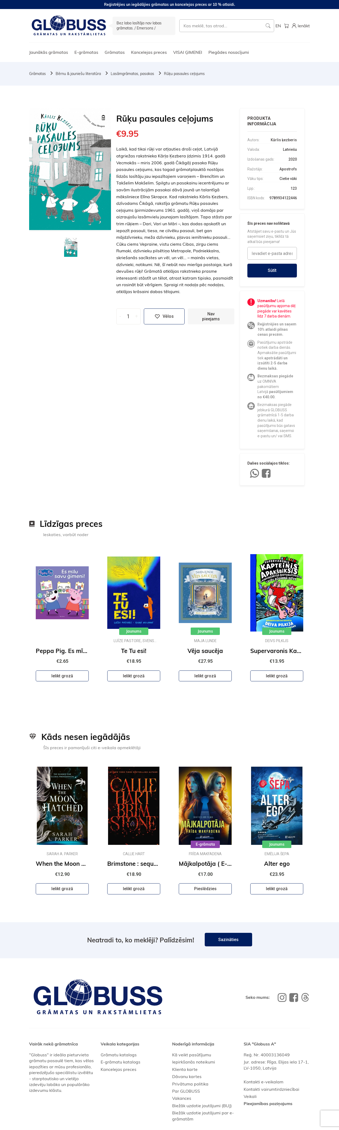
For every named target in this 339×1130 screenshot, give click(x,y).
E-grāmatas (86, 52)
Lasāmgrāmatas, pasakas (132, 73)
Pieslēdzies (205, 888)
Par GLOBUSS (186, 1091)
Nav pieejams (211, 316)
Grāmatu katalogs (119, 1054)
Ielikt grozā (62, 675)
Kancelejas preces (149, 52)
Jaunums (133, 631)
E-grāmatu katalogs (120, 1062)
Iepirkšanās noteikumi (193, 1062)
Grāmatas (115, 52)
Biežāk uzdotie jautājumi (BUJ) (202, 1105)
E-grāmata (205, 844)
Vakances (181, 1098)
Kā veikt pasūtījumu (191, 1054)
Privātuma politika (190, 1084)
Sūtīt (272, 270)
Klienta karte (185, 1069)
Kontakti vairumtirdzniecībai (271, 1089)
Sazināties (228, 939)
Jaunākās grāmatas (48, 52)
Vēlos (164, 316)
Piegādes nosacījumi (228, 52)
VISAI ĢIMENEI (187, 52)
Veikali (250, 1096)
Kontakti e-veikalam (263, 1081)
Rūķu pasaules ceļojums (184, 73)
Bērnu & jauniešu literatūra (78, 73)
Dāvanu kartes (187, 1076)
